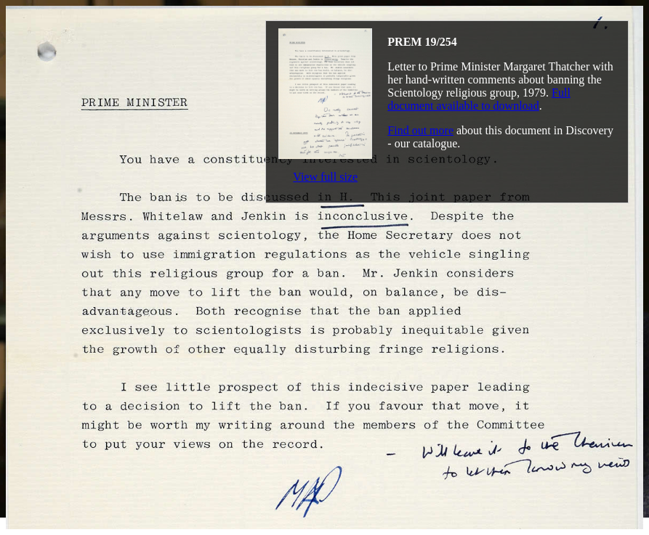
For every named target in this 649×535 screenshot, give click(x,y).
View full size (325, 177)
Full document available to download (479, 99)
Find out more (420, 130)
